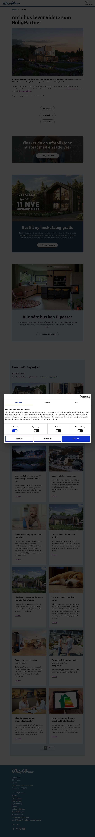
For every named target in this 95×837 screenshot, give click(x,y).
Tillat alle (76, 439)
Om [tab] (76, 402)
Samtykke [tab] (18, 402)
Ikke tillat (19, 439)
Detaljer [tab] (47, 402)
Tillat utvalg (47, 439)
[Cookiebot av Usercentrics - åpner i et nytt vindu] (81, 396)
